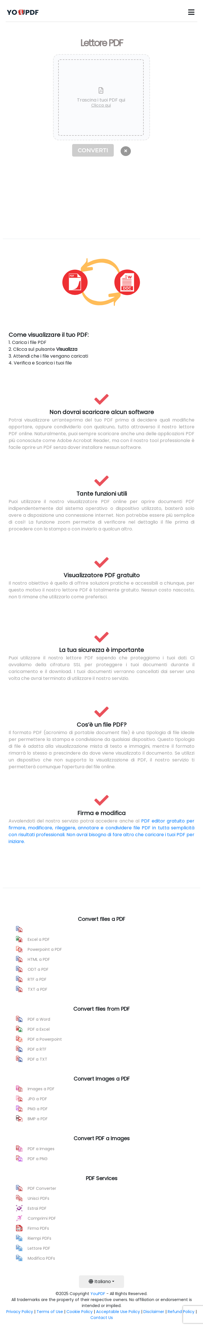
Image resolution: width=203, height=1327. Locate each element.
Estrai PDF (37, 1208)
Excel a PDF (39, 939)
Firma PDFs (38, 1228)
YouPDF (97, 1293)
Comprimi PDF (42, 1218)
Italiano (100, 1281)
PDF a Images (41, 1149)
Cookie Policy (79, 1311)
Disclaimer (153, 1311)
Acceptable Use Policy (118, 1311)
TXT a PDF (37, 989)
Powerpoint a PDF (45, 949)
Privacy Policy (19, 1311)
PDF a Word (39, 1019)
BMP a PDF (38, 1119)
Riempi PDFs (39, 1238)
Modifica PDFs (41, 1258)
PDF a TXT (37, 1059)
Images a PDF (41, 1089)
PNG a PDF (38, 1109)
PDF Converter (42, 1188)
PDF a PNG (38, 1159)
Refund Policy (181, 1311)
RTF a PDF (37, 979)
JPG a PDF (37, 1099)
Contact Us (101, 1317)
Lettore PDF (39, 1248)
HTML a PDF (39, 959)
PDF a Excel (39, 1029)
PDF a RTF (37, 1049)
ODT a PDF (38, 969)
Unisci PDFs (38, 1198)
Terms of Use (49, 1311)
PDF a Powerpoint (45, 1039)
